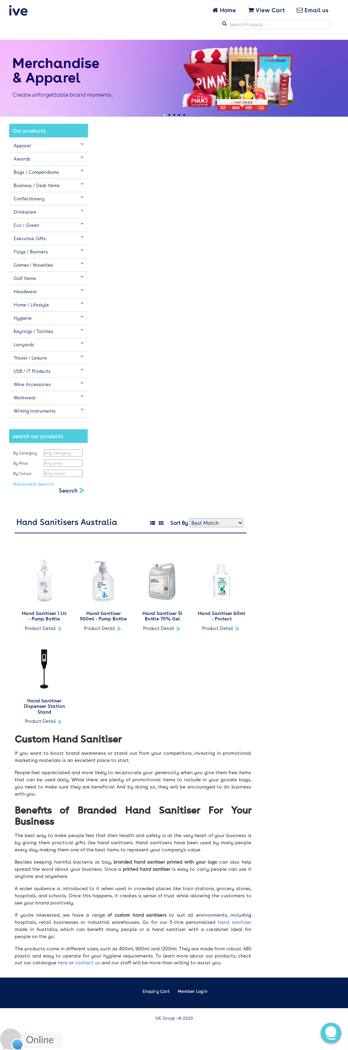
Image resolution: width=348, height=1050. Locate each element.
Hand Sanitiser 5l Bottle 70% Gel (162, 616)
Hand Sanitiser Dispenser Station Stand (44, 706)
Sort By (179, 522)
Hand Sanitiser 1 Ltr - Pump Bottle (44, 616)
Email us (313, 10)
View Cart (266, 10)
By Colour (23, 473)
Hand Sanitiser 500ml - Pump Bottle (103, 616)
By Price (21, 463)
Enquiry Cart (156, 991)
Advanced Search (33, 484)
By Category (25, 452)
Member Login (192, 991)
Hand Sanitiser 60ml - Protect (221, 616)
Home (224, 10)
